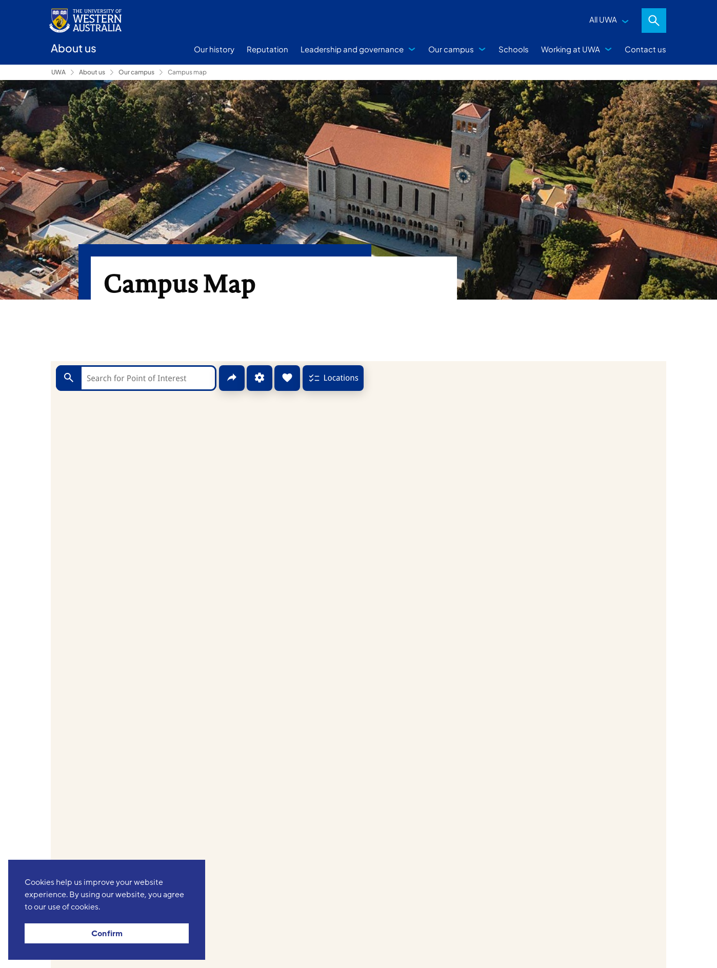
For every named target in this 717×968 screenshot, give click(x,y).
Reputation (267, 49)
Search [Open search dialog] (654, 20)
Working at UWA (570, 49)
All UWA (603, 19)
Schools (514, 49)
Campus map (187, 72)
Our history (214, 49)
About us (92, 72)
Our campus (451, 49)
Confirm (107, 933)
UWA (58, 72)
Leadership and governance (352, 49)
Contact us (645, 49)
